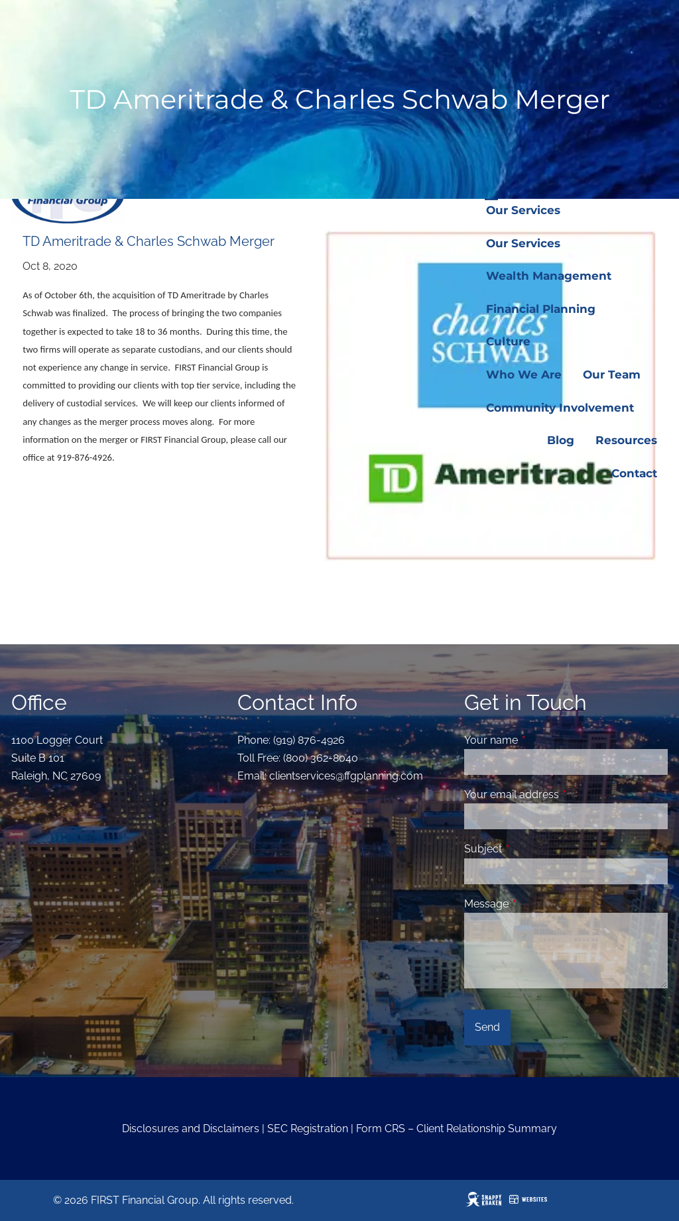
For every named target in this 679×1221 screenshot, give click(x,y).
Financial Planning (540, 309)
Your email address (562, 794)
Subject (534, 849)
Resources (626, 440)
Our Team (612, 374)
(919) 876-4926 (309, 740)
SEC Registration (307, 1128)
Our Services (523, 210)
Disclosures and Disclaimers (190, 1128)
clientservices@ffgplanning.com (346, 776)
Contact (634, 473)
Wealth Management (548, 275)
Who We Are (524, 374)
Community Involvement (560, 407)
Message (537, 904)
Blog (560, 440)
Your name (542, 740)
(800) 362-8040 (320, 758)
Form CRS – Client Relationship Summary (456, 1128)
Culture (508, 341)
